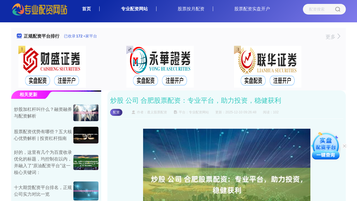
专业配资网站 (134, 8)
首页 (86, 8)
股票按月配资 (191, 8)
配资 (116, 112)
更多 (332, 37)
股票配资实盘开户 (252, 8)
